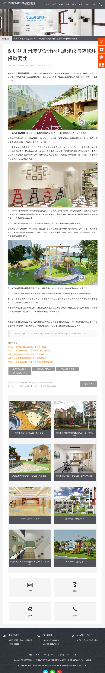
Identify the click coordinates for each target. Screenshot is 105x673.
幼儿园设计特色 (77, 369)
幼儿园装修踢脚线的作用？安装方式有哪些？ (27, 354)
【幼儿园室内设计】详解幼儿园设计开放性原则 (36, 382)
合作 (87, 4)
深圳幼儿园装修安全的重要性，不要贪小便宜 (27, 347)
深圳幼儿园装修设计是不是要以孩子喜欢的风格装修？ (31, 362)
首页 (48, 4)
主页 (16, 39)
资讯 (74, 4)
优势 (54, 4)
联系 (94, 4)
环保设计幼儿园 (37, 369)
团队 (67, 4)
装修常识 (29, 39)
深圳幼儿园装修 (18, 369)
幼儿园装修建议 (57, 369)
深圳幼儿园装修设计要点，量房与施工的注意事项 (29, 350)
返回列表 (88, 380)
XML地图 (88, 656)
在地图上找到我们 (84, 631)
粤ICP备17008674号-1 (76, 656)
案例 (61, 4)
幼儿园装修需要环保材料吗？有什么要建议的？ (28, 358)
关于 (80, 4)
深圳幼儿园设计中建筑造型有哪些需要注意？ (35, 378)
